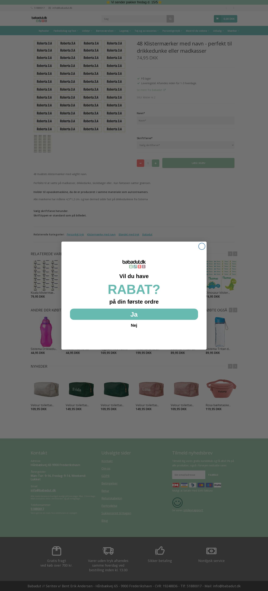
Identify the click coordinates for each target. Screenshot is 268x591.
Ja (134, 314)
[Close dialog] (202, 246)
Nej (134, 325)
